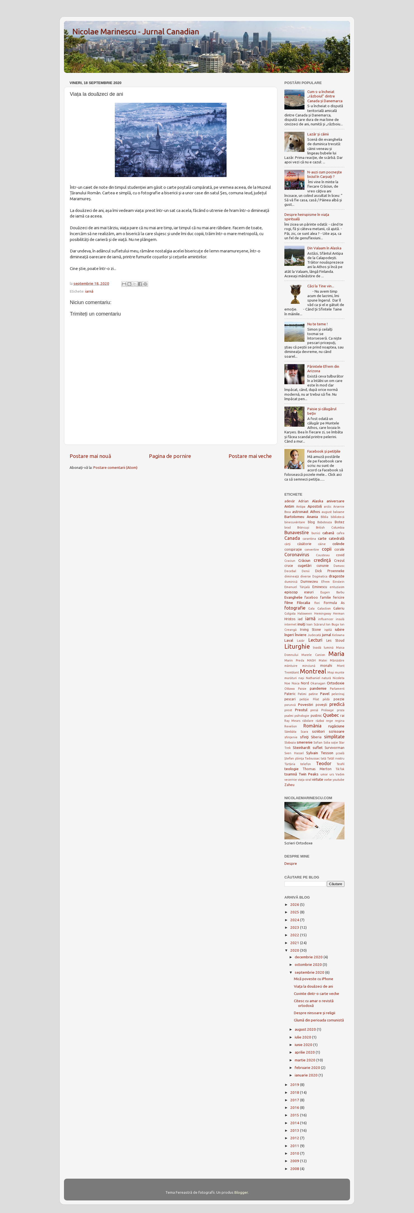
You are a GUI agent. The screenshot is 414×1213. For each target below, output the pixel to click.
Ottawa (289, 688)
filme (288, 602)
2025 (295, 912)
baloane (338, 512)
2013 (295, 1130)
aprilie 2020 (305, 1052)
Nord (305, 683)
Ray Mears (292, 720)
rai (342, 715)
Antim (289, 506)
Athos (315, 511)
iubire (339, 629)
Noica (295, 683)
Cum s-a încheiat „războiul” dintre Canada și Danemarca (324, 96)
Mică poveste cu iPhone (313, 978)
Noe (287, 683)
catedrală (336, 538)
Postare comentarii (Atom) (115, 467)
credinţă (322, 560)
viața (301, 779)
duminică (291, 581)
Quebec (331, 715)
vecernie (290, 779)
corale (339, 549)
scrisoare (336, 731)
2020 (295, 950)
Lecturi (315, 640)
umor (324, 774)
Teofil (340, 764)
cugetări (304, 565)
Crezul (339, 560)
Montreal (313, 671)
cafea (340, 533)
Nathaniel (313, 678)
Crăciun (304, 560)
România (312, 725)
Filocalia (303, 602)
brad (287, 527)
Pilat (316, 699)
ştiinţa (299, 758)
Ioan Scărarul (315, 624)
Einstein (338, 581)
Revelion (290, 726)
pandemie (318, 688)
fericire (338, 597)
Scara (304, 731)
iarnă (89, 291)
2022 (295, 935)
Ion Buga (332, 624)
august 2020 (306, 1029)
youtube (338, 779)
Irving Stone (310, 629)
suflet (318, 747)
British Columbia (330, 527)
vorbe (328, 779)
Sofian (317, 742)
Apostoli (315, 506)
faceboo (311, 597)
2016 (295, 1107)
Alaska (317, 501)
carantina (309, 538)
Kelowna (338, 635)
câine (322, 544)
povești (321, 704)
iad (300, 619)
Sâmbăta (290, 731)
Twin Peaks (308, 774)
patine (313, 694)
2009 (295, 1161)
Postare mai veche (250, 456)
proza (340, 710)
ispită (328, 629)
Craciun (289, 560)
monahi (326, 665)
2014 (295, 1123)
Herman (338, 613)
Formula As (334, 603)
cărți (287, 544)
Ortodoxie (335, 683)
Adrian (303, 501)
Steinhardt (301, 747)
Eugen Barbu (332, 592)
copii (327, 548)
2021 (295, 942)
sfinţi (304, 737)
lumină (329, 647)
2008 (295, 1168)
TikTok (340, 769)
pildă (326, 699)
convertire (311, 549)
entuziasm (337, 587)
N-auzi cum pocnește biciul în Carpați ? (324, 174)
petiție (304, 699)
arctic (327, 506)
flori (317, 603)
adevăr (289, 501)
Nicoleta (338, 678)
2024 (295, 920)
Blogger (241, 1192)
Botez (339, 522)
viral (308, 779)
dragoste (336, 576)
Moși (330, 672)
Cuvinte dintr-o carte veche (316, 993)
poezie (339, 699)
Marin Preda (294, 660)
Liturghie (297, 646)
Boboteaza (324, 522)
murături (290, 678)
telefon (305, 764)
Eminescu (319, 587)
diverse (305, 576)
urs (331, 774)
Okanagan (317, 683)
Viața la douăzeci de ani (313, 986)
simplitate (334, 736)
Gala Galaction (319, 608)
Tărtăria (289, 764)
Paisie (302, 688)
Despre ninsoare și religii (314, 1013)
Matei (323, 660)
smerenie (305, 742)
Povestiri (305, 704)
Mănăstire (337, 660)
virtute (317, 779)
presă (314, 710)
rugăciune (336, 726)
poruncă (290, 704)
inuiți (301, 624)
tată (323, 758)
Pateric (290, 694)
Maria (336, 653)
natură (326, 678)
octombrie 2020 (309, 964)
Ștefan (289, 758)
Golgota (290, 613)
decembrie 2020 (309, 957)
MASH (311, 660)
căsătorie (304, 544)
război (320, 720)
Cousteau (323, 555)
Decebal (290, 571)
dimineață (291, 576)
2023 (295, 927)
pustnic (316, 715)
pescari (290, 699)
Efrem (325, 581)
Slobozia (290, 742)
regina (339, 720)
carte (322, 538)
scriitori (318, 731)
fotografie (294, 607)
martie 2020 (305, 1060)
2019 (295, 1084)
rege (329, 720)
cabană (328, 533)
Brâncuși (303, 527)
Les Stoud (335, 640)
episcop (291, 592)
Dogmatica (319, 576)
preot (288, 710)
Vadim (340, 774)
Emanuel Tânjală (297, 587)
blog (311, 522)
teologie (291, 769)
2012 (295, 1138)
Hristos (289, 619)
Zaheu (289, 785)
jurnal (326, 634)
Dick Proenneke (329, 571)
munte (339, 672)
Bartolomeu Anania (301, 516)
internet (290, 624)
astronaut (300, 511)
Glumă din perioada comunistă (319, 1020)
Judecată (314, 635)
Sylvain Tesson (319, 753)
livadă (317, 647)
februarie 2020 (308, 1067)
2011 (295, 1145)
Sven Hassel (294, 753)
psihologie (301, 715)
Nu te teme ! (317, 324)
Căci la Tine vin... (320, 286)
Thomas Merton (317, 769)
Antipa (300, 506)
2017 (295, 1100)
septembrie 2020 (310, 972)
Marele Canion (313, 654)
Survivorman (334, 747)
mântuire (291, 665)
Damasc (339, 565)
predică (336, 704)
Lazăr (300, 640)
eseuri (309, 592)
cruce (288, 565)
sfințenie (291, 737)
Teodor (323, 763)
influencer (325, 619)
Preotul (301, 710)
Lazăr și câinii (318, 134)
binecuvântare (294, 522)
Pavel (324, 693)
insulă (340, 619)
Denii (306, 571)
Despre (290, 863)
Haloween (305, 613)
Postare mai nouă (90, 456)
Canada (292, 538)
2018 (295, 1092)
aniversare (335, 501)
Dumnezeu (309, 581)
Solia (326, 742)
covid (340, 555)
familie (325, 597)
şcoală (340, 753)
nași (301, 678)
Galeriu (338, 608)
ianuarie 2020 (306, 1075)
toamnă (290, 774)
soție (334, 742)
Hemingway (322, 613)
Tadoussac (312, 758)
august (327, 512)
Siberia (316, 737)
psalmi (288, 715)
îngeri (289, 634)
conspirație (293, 549)
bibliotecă (337, 517)
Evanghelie (293, 597)
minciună (308, 665)
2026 (295, 904)
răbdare (307, 720)
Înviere (300, 634)
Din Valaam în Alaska (324, 248)
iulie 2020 (303, 1037)
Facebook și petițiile (324, 451)
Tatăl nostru (335, 758)
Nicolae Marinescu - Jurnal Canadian (135, 31)
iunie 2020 (304, 1044)
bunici (315, 533)
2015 (295, 1115)
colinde (338, 543)
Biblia (324, 517)
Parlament (337, 688)
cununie (323, 565)
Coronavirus (296, 554)
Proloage (327, 710)
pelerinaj (338, 694)
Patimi (302, 694)
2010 (295, 1153)
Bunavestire (296, 532)
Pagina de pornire (170, 456)
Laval (288, 640)
